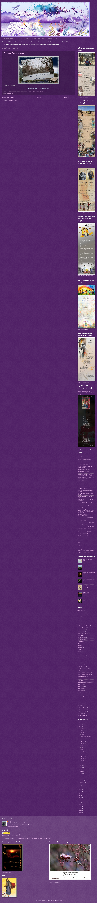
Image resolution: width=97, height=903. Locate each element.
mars (81, 763)
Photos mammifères (81, 688)
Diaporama (80, 635)
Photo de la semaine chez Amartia (84, 682)
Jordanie (79, 653)
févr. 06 (83, 734)
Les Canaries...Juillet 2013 (83, 547)
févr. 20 (83, 751)
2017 (80, 793)
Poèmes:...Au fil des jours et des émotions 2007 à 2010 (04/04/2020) (86, 463)
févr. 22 (83, 753)
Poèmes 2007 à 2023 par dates (84, 469)
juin (81, 769)
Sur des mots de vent (82, 711)
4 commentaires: (39, 91)
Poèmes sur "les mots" (82, 524)
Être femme (80, 647)
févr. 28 (83, 760)
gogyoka (79, 649)
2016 (80, 791)
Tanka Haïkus (80, 713)
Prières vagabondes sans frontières (84, 701)
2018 (80, 795)
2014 (80, 787)
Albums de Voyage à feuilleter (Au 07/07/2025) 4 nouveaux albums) (84, 458)
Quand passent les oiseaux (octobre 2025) (86, 526)
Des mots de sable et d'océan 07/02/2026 (86, 522)
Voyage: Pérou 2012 (82, 541)
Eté (78, 643)
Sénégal (79, 705)
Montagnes (80, 670)
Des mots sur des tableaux (83, 633)
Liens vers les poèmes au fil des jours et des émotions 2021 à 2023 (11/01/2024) (85, 475)
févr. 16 (83, 747)
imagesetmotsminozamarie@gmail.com (10, 836)
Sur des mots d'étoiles (82, 707)
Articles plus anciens (69, 97)
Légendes (79, 657)
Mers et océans (81, 664)
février (81, 730)
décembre (82, 782)
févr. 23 (83, 756)
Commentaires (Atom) (12, 100)
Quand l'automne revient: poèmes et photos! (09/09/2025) (85, 520)
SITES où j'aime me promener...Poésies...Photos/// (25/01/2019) (86, 549)
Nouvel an (80, 680)
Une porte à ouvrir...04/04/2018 (84, 552)
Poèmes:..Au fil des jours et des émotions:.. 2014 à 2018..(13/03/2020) (86, 484)
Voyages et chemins (81, 715)
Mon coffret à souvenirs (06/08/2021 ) (85, 517)
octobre (81, 777)
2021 (80, 802)
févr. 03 (83, 732)
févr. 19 (83, 749)
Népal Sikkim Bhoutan (82, 676)
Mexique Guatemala (82, 666)
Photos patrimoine (81, 692)
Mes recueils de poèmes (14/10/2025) (85, 461)
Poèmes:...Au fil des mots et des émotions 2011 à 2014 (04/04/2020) (86, 487)
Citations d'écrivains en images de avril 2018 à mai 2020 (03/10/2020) (85, 481)
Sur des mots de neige (82, 709)
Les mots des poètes (81, 660)
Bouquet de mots (10, 93)
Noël (78, 678)
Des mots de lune (81, 631)
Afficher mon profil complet (12, 826)
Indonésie (79, 651)
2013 (80, 785)
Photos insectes (81, 686)
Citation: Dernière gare (14, 53)
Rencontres (80, 703)
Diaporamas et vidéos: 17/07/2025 (84, 531)
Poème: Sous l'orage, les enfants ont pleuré (88, 586)
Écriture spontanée (81, 639)
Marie (10, 821)
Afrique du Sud (80, 610)
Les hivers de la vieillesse (83, 658)
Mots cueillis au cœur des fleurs (84, 674)
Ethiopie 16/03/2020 (82, 540)
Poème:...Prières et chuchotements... (86, 593)
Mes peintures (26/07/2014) (83, 533)
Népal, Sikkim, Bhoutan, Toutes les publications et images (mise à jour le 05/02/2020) (85, 537)
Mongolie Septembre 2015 (83, 668)
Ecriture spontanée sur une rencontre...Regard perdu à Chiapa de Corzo (86, 392)
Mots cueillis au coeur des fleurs (84, 672)
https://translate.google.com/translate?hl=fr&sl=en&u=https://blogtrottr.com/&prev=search (33, 838)
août (81, 773)
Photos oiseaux (81, 690)
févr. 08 (83, 741)
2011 (80, 724)
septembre (82, 775)
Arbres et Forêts (81, 612)
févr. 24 (83, 758)
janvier (81, 728)
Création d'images (81, 629)
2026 (80, 812)
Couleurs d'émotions (82, 627)
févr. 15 (83, 745)
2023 (80, 806)
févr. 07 (83, 738)
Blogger (60, 900)
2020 (80, 799)
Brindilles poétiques (81, 621)
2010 (80, 722)
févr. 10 (83, 743)
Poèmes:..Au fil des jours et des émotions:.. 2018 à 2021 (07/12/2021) (86, 478)
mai (81, 767)
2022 (80, 804)
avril (81, 765)
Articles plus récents (8, 97)
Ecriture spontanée (81, 637)
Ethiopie (79, 645)
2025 (80, 810)
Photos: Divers (80, 694)
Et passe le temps (81, 641)
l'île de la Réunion (81, 655)
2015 (80, 789)
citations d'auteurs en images (83, 625)
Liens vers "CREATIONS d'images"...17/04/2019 (82, 515)
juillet (81, 771)
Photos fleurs (80, 684)
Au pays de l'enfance (82, 614)
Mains (79, 662)
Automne (79, 616)
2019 (80, 797)
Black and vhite (81, 618)
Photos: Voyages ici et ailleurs (84, 698)
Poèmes (79, 699)
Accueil (38, 97)
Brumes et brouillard (82, 623)
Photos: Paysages (81, 696)
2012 (80, 726)
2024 (80, 808)
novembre (82, 780)
